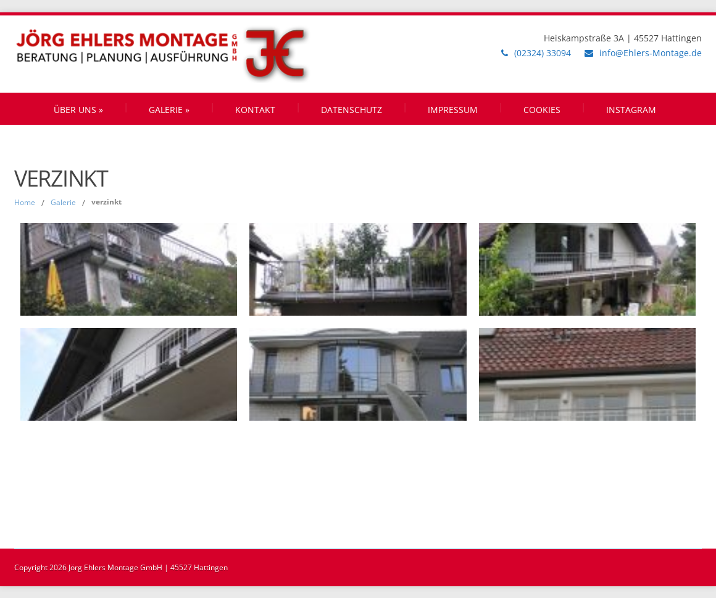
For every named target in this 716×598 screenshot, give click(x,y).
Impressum (453, 110)
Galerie (169, 110)
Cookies (541, 110)
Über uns (78, 110)
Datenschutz (351, 110)
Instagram (631, 110)
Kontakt (255, 110)
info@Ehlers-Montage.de (650, 53)
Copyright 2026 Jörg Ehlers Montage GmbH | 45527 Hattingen (121, 567)
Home (24, 202)
